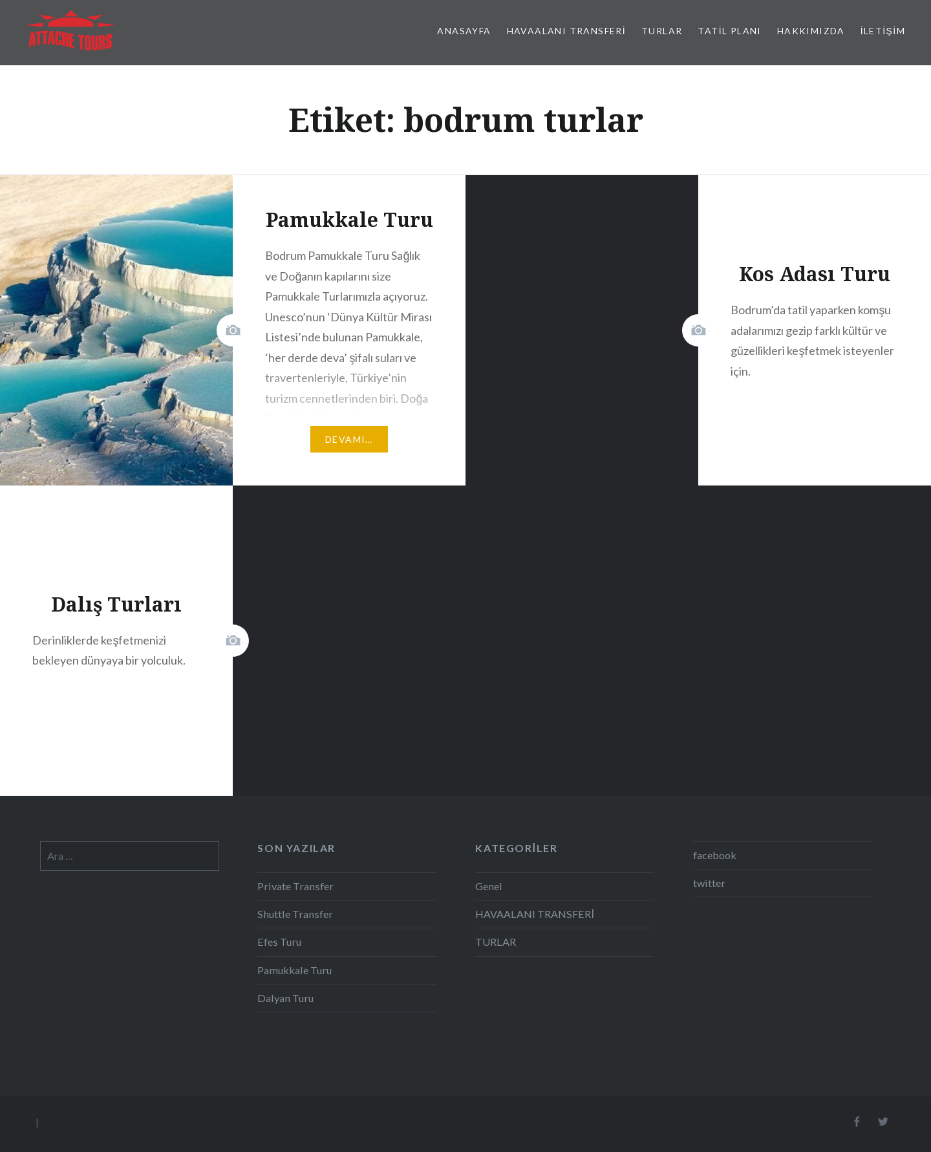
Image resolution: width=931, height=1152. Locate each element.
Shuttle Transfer (295, 914)
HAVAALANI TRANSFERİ (566, 30)
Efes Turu (279, 941)
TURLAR (661, 30)
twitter (709, 883)
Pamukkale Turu (294, 970)
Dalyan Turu (285, 998)
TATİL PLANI (729, 30)
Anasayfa (464, 30)
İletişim (883, 30)
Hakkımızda (811, 30)
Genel (488, 886)
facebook (714, 855)
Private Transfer (295, 886)
